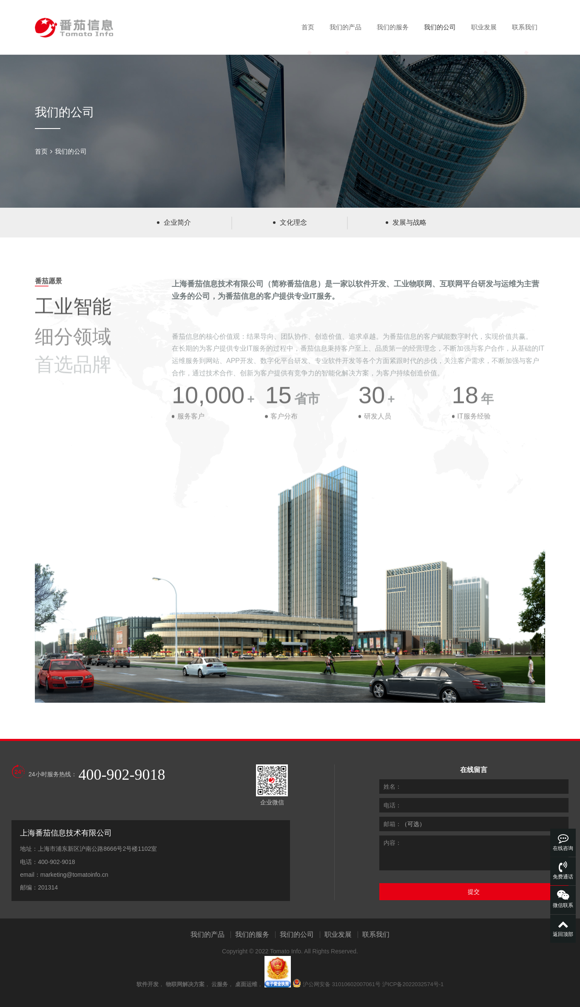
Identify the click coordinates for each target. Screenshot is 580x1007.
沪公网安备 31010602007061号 (342, 984)
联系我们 (524, 27)
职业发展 (484, 27)
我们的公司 (440, 27)
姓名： (392, 786)
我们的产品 (345, 27)
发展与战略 (409, 222)
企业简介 (177, 222)
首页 (307, 27)
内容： (392, 842)
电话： (392, 805)
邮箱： (392, 824)
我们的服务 (393, 27)
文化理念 (293, 222)
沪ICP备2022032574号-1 (413, 984)
